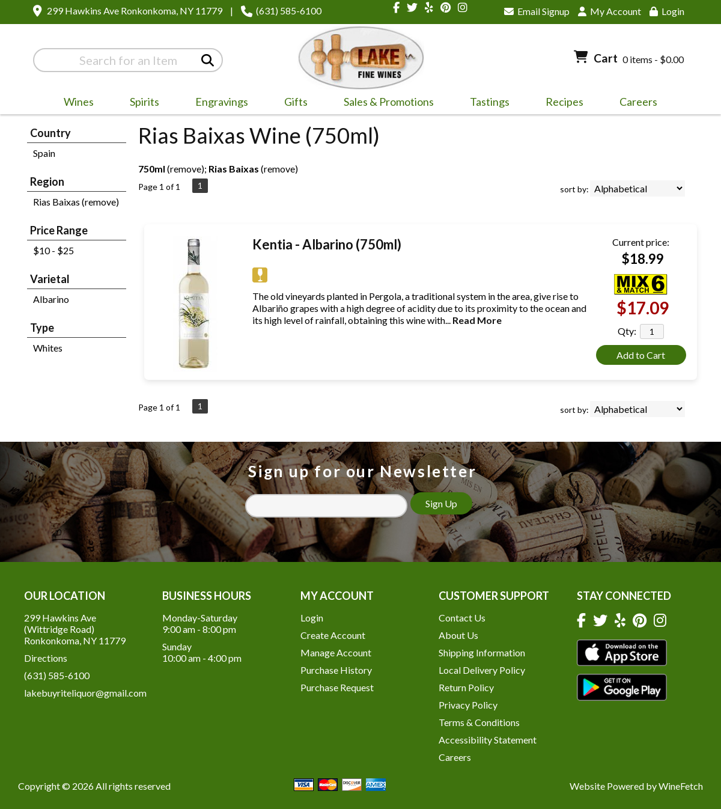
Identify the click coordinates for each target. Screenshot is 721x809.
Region (47, 181)
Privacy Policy (468, 704)
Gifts (292, 103)
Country (50, 132)
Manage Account (335, 652)
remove (185, 168)
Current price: (640, 242)
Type (42, 327)
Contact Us (462, 617)
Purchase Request (337, 687)
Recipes (564, 101)
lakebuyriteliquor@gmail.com (85, 692)
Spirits (140, 103)
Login (667, 11)
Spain (44, 153)
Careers (634, 103)
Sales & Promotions (385, 103)
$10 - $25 (53, 250)
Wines (75, 103)
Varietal (50, 278)
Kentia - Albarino (326, 244)
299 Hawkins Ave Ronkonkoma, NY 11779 (134, 10)
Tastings (490, 101)
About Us (458, 635)
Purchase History (336, 670)
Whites (47, 347)
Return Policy (466, 687)
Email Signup (537, 11)
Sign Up (441, 503)
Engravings (217, 103)
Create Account (332, 635)
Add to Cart (640, 355)
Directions (45, 658)
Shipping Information (482, 652)
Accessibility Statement (488, 739)
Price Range (59, 230)
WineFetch (681, 786)
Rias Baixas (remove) (76, 201)
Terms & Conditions (479, 722)
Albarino (51, 299)
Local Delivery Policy (482, 670)
